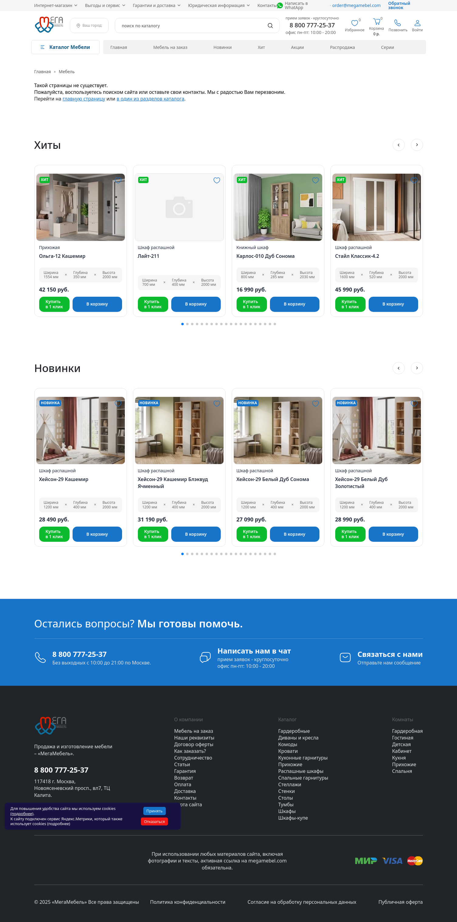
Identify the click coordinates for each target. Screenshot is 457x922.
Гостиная (402, 737)
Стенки (286, 791)
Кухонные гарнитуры (303, 757)
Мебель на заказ (170, 47)
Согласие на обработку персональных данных (301, 902)
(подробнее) (21, 813)
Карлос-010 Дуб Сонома (266, 256)
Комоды (287, 744)
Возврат (183, 777)
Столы (285, 797)
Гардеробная (407, 731)
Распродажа (342, 47)
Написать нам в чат (254, 651)
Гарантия (185, 771)
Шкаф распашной (156, 247)
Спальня (402, 771)
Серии (387, 47)
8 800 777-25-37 (312, 25)
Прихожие (290, 764)
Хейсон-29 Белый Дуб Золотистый (361, 482)
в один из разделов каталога (150, 98)
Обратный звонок (399, 5)
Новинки (222, 47)
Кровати (288, 751)
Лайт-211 (148, 256)
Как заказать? (190, 751)
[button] (399, 145)
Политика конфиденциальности (187, 902)
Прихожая (49, 247)
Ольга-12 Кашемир (62, 256)
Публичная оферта (400, 902)
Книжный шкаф (253, 247)
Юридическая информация (216, 5)
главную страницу (84, 98)
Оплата (182, 784)
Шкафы (287, 811)
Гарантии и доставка (154, 5)
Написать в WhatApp (296, 5)
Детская (401, 744)
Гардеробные (294, 731)
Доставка (185, 791)
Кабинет (401, 751)
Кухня (399, 757)
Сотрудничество (193, 757)
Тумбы (286, 804)
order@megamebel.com (355, 5)
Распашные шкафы (300, 771)
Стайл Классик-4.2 (357, 256)
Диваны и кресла (298, 737)
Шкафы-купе (293, 817)
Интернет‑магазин (53, 5)
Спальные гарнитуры (303, 777)
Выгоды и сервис (102, 5)
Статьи (182, 764)
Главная (119, 47)
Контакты (267, 5)
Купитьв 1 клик (54, 304)
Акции (297, 47)
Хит (261, 47)
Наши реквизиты (194, 737)
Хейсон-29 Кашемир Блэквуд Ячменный (173, 482)
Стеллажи (289, 784)
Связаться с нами (390, 654)
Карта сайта (188, 804)
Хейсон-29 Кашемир (63, 479)
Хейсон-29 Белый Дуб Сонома (273, 479)
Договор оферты (193, 744)
